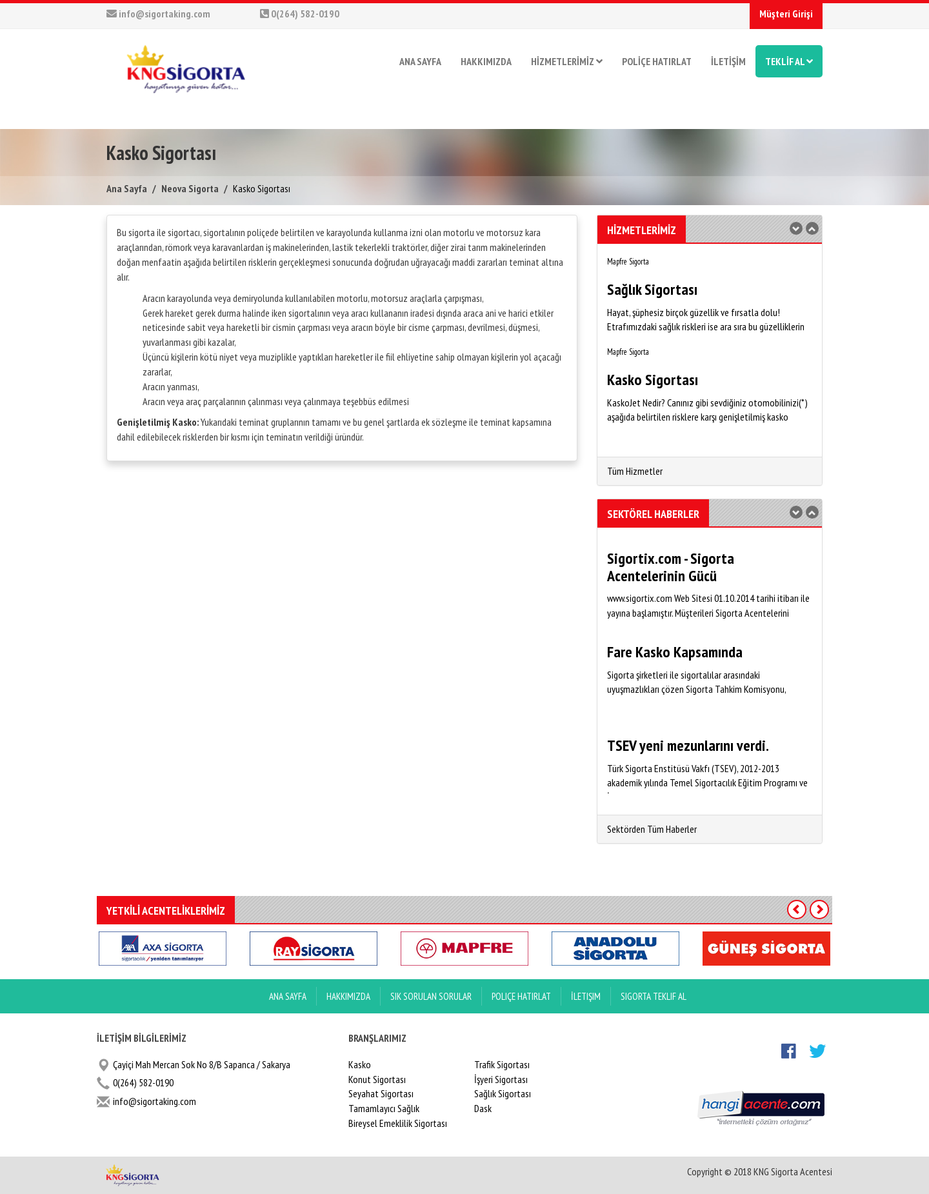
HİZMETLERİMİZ (567, 61)
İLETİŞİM (728, 61)
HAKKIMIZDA (486, 61)
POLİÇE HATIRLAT (657, 61)
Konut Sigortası (377, 1079)
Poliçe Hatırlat (521, 996)
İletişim (586, 996)
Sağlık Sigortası (502, 1093)
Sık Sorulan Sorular (431, 996)
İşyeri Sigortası (501, 1079)
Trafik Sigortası (502, 1064)
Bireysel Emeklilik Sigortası (397, 1123)
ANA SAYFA (420, 61)
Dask (483, 1108)
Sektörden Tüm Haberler (652, 828)
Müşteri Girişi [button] (786, 13)
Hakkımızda (348, 996)
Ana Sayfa (126, 188)
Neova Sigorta (190, 188)
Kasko (359, 1064)
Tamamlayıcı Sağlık (383, 1108)
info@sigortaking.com (158, 13)
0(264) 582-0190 (299, 13)
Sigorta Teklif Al (653, 996)
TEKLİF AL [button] (789, 61)
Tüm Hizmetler (635, 470)
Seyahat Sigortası (381, 1093)
